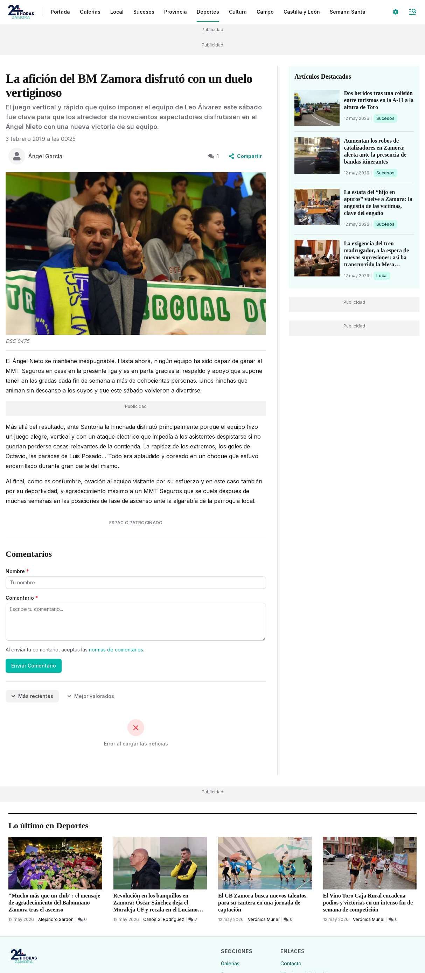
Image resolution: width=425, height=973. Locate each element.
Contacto (290, 963)
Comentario (22, 598)
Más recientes (32, 696)
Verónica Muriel (263, 919)
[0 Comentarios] (82, 919)
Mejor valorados (90, 696)
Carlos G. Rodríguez (163, 919)
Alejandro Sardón (56, 919)
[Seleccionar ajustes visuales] (395, 11)
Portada (60, 12)
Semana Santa (347, 12)
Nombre (17, 571)
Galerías (90, 12)
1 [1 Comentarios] (213, 156)
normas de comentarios (116, 650)
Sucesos (386, 118)
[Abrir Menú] (412, 12)
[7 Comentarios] (192, 919)
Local (383, 275)
